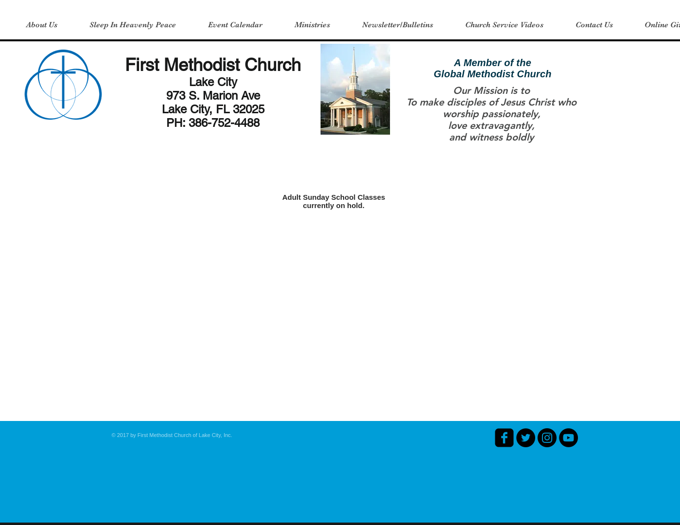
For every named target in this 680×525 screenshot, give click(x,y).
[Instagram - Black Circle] (547, 437)
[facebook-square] (504, 437)
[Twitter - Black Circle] (525, 437)
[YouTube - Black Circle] (568, 437)
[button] (41, 24)
